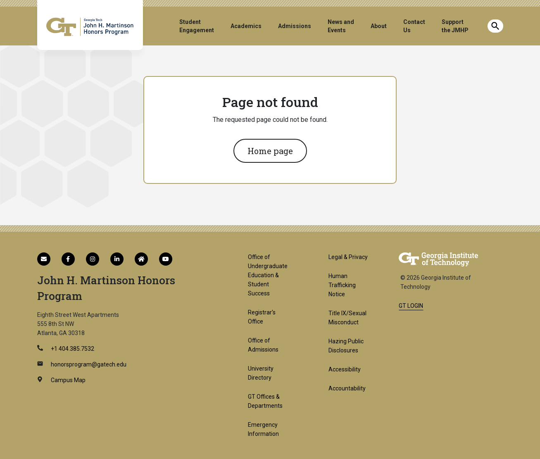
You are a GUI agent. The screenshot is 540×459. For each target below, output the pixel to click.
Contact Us (414, 26)
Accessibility (344, 369)
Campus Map (68, 380)
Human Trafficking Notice (342, 285)
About (379, 26)
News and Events (341, 26)
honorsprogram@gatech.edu (88, 364)
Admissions (294, 26)
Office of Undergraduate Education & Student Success (268, 275)
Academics (246, 26)
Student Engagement (196, 26)
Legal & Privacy (348, 257)
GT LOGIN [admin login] (411, 305)
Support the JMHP (455, 26)
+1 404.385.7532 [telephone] (72, 348)
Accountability (347, 388)
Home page (270, 150)
